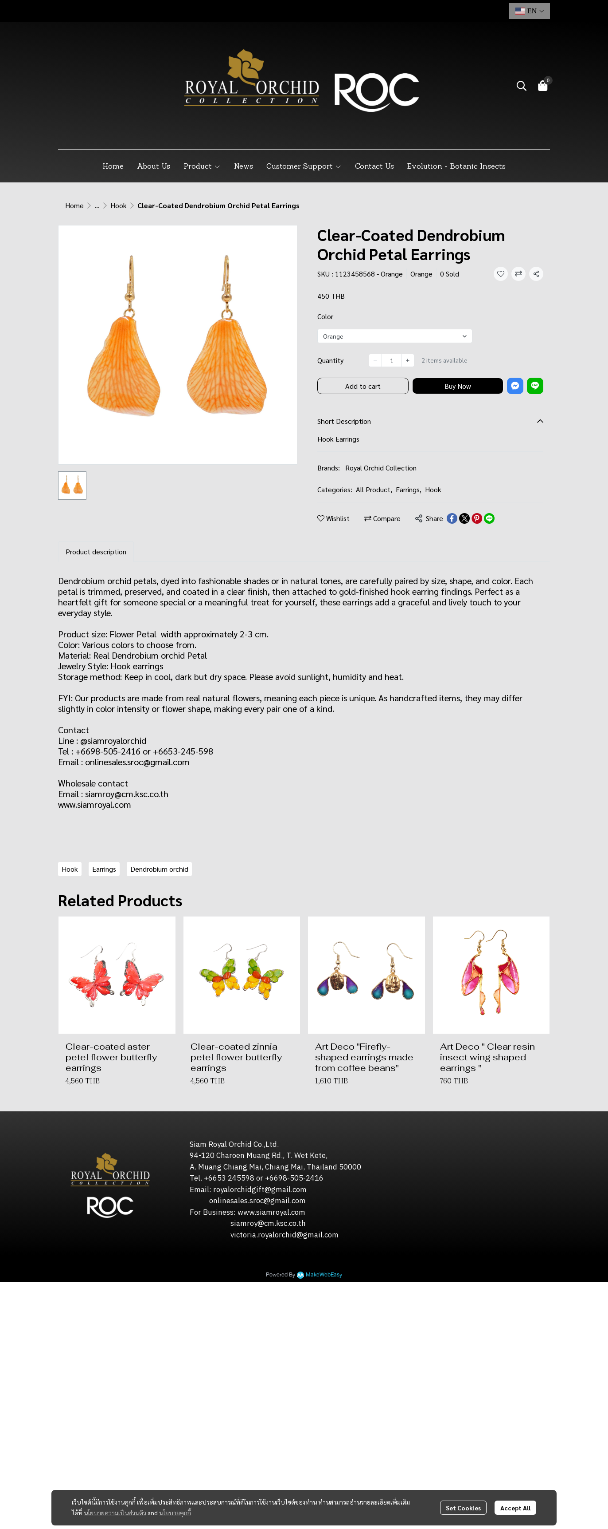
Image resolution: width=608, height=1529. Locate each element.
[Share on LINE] (489, 518)
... (97, 205)
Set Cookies (463, 1508)
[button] (529, 11)
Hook (118, 205)
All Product (374, 489)
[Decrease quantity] (375, 360)
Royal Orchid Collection (381, 467)
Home (74, 205)
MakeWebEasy (324, 1275)
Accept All (515, 1508)
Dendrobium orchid (159, 868)
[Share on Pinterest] (477, 518)
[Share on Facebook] (452, 518)
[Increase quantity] (407, 360)
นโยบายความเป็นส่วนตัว (115, 1513)
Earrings (408, 489)
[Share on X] (464, 518)
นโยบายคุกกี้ (175, 1513)
